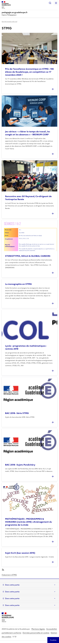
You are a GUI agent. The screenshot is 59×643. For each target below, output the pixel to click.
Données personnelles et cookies (36, 633)
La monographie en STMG (18, 284)
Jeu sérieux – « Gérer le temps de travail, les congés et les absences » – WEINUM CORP (27, 133)
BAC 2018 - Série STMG (17, 413)
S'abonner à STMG (9, 575)
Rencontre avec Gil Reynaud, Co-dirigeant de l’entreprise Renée (28, 198)
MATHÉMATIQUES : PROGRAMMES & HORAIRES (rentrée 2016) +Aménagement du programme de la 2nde (28, 521)
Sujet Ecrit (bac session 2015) (20, 553)
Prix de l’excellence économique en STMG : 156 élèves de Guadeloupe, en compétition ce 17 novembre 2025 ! (29, 71)
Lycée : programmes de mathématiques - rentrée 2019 (26, 347)
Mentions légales (38, 629)
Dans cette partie (12, 585)
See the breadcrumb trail (9, 22)
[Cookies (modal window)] (53, 640)
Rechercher (50, 3)
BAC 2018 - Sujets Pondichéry (20, 464)
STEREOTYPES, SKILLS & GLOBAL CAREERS (27, 256)
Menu (56, 3)
